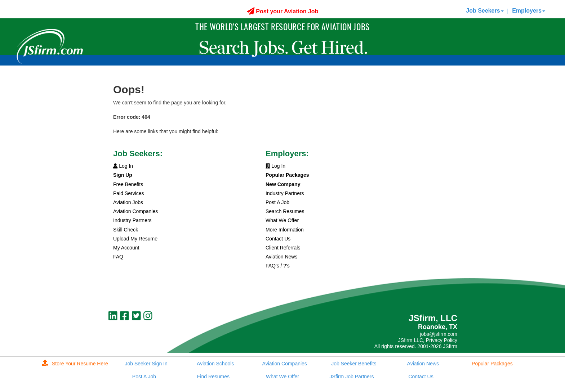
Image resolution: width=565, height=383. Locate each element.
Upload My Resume (135, 239)
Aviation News (281, 257)
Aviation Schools (215, 363)
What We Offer (282, 220)
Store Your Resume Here (75, 363)
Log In (123, 166)
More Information (285, 230)
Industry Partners (132, 220)
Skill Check (125, 230)
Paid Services (128, 193)
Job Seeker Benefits (353, 363)
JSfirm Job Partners (352, 376)
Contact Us (278, 239)
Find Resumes (213, 376)
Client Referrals (283, 248)
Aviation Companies (135, 211)
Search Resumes (285, 211)
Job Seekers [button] (484, 11)
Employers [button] (528, 11)
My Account (126, 248)
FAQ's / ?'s (278, 266)
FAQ (118, 257)
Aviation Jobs (128, 202)
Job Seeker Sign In (146, 363)
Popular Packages (492, 363)
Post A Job (277, 202)
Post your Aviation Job (283, 11)
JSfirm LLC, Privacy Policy (427, 340)
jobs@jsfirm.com (438, 334)
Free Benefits (128, 184)
